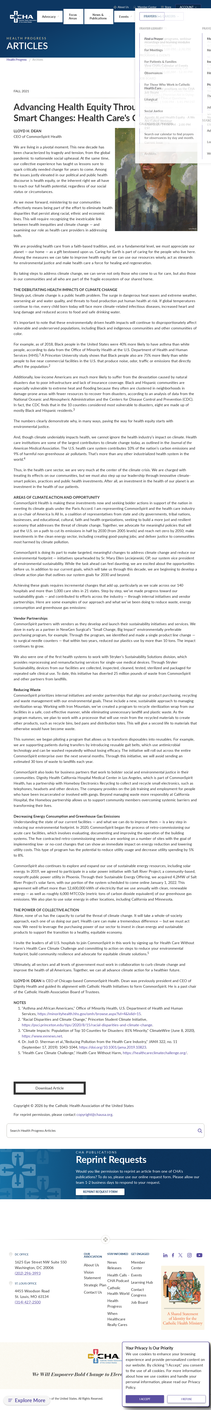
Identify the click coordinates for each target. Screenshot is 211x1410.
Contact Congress (138, 1294)
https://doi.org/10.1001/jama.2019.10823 (112, 1047)
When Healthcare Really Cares (117, 1321)
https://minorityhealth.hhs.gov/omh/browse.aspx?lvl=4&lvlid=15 (89, 1013)
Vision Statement (92, 1276)
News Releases (114, 1266)
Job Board (139, 1303)
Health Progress (18, 60)
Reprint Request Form (108, 1192)
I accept (144, 1399)
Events (136, 1276)
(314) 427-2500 (28, 1303)
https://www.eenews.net (42, 1036)
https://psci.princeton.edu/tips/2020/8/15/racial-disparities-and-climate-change (87, 1025)
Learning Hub (142, 1283)
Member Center (138, 1266)
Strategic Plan (95, 1286)
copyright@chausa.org (94, 1114)
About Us (91, 1266)
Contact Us (93, 1293)
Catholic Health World (118, 1292)
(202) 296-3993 (28, 1274)
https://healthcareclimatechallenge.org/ (155, 1052)
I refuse (186, 1399)
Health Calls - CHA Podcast (118, 1279)
